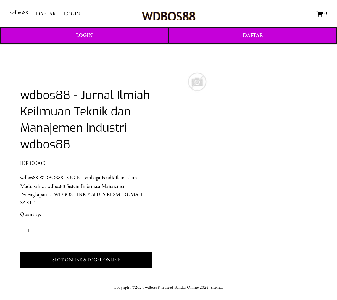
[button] (86, 260)
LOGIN (72, 14)
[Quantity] (37, 231)
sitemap (217, 287)
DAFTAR (46, 14)
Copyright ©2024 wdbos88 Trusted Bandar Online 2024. (162, 287)
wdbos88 (19, 13)
